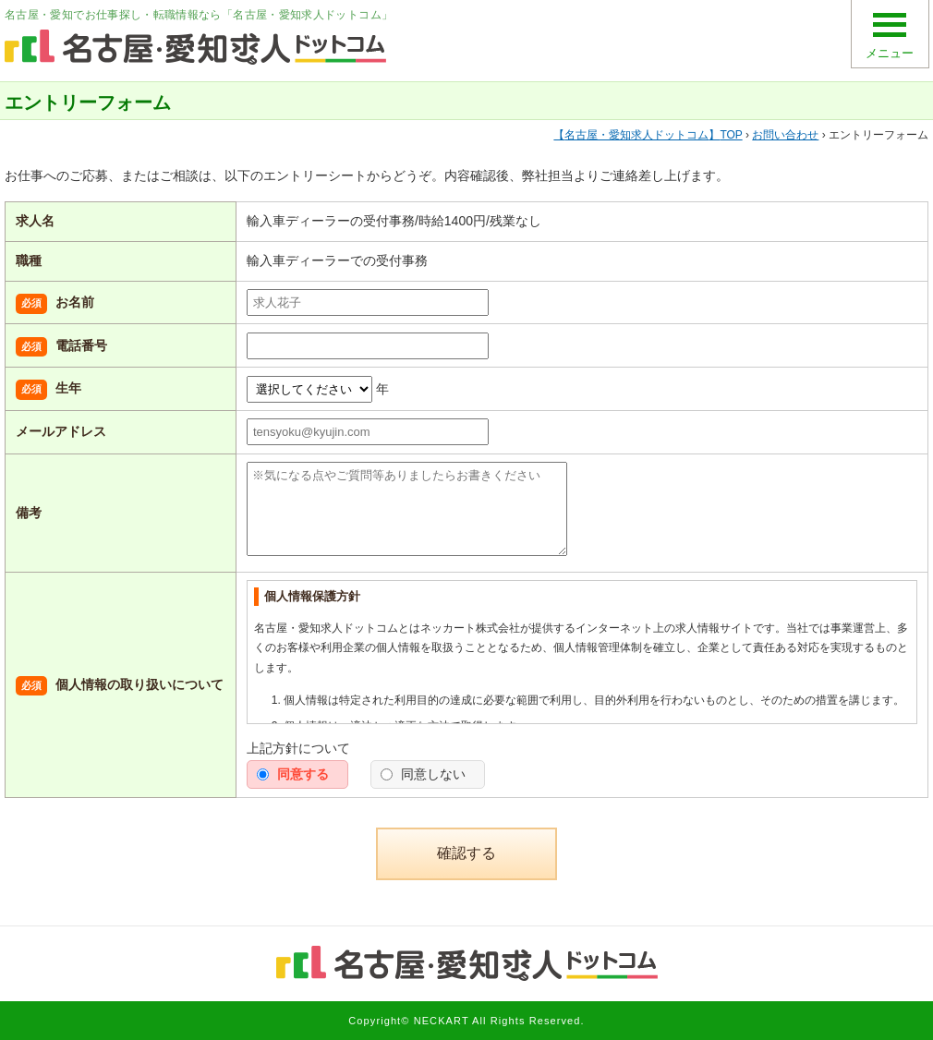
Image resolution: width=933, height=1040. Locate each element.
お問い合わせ (785, 134)
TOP (647, 134)
